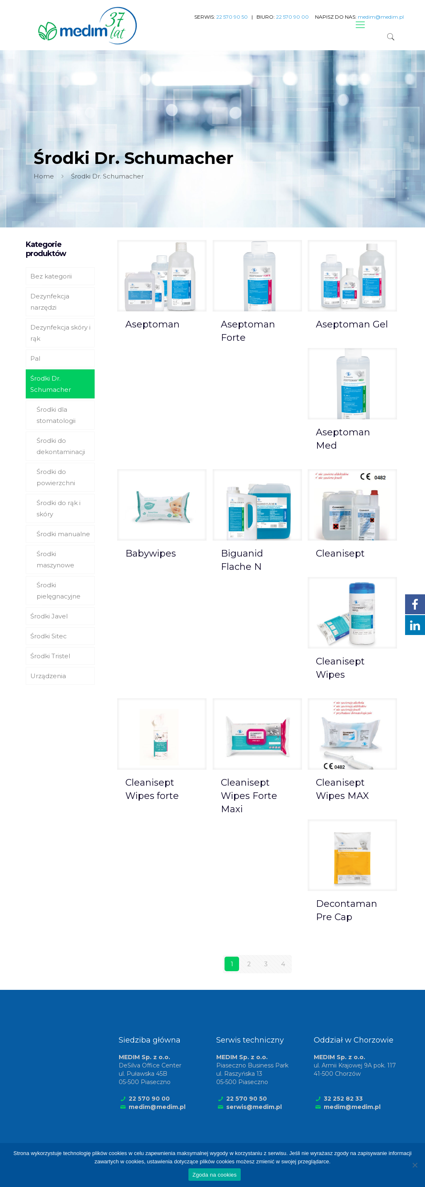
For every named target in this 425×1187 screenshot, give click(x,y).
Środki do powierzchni (56, 477)
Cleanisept (340, 553)
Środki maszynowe (55, 559)
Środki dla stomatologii (56, 415)
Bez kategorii (51, 276)
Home (44, 176)
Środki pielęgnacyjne (59, 590)
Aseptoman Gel (352, 324)
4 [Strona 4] (283, 964)
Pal (35, 358)
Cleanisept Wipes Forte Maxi (249, 796)
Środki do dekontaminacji (61, 446)
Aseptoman (152, 324)
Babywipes (150, 553)
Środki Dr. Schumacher (50, 383)
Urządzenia (48, 676)
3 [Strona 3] (266, 964)
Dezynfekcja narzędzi (49, 301)
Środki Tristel (50, 656)
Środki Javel (49, 616)
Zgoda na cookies (215, 1175)
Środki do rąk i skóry (59, 508)
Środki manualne (63, 534)
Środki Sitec (48, 636)
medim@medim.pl (157, 1106)
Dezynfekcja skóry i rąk (60, 332)
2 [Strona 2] (249, 964)
